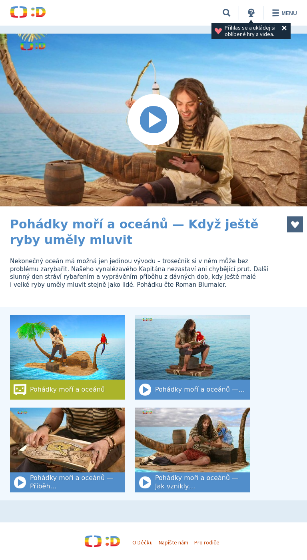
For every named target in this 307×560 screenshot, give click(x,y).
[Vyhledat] (227, 13)
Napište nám (173, 542)
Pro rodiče (206, 542)
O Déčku (142, 542)
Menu (283, 13)
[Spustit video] (153, 120)
